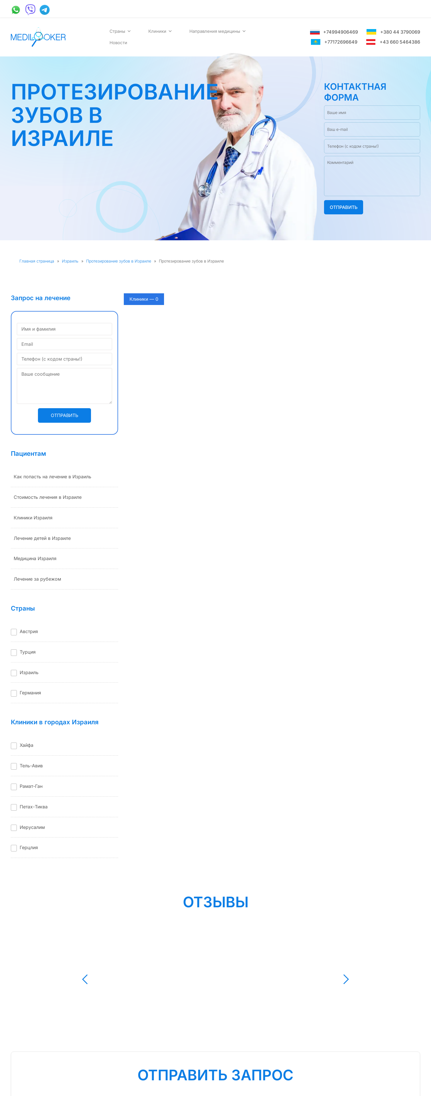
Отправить (343, 207)
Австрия (29, 631)
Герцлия (29, 847)
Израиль (70, 261)
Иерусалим (32, 827)
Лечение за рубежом (37, 579)
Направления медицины (217, 31)
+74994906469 (334, 32)
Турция (28, 652)
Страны (120, 31)
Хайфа (26, 745)
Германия (30, 693)
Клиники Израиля (33, 517)
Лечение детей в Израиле (42, 538)
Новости (118, 42)
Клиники (160, 31)
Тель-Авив (31, 765)
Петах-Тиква (34, 807)
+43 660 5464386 (393, 42)
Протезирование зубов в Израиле (118, 261)
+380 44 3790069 (393, 32)
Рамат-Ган (31, 786)
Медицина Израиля (35, 558)
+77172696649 (334, 42)
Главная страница (36, 261)
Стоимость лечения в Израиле (48, 497)
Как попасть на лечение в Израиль (52, 476)
